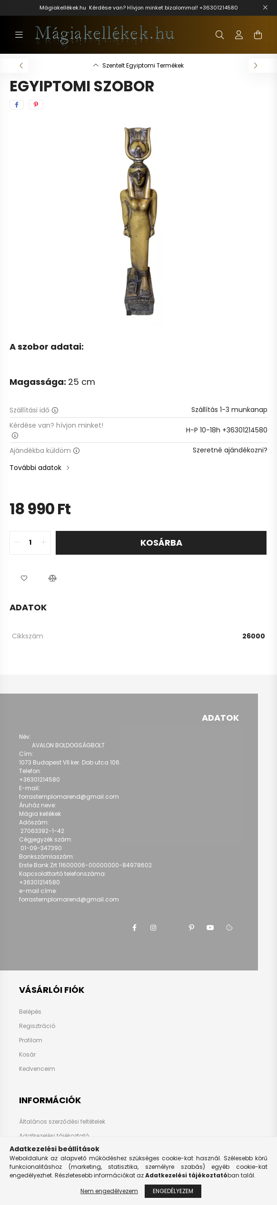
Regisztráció (37, 1026)
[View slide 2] (138, 313)
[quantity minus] (17, 543)
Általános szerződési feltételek (62, 1121)
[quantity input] (30, 542)
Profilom (30, 1040)
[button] (23, 578)
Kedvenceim (37, 1069)
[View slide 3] (148, 313)
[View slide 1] (129, 313)
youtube (210, 927)
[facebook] (17, 104)
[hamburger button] (19, 34)
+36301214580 (218, 7)
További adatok (35, 467)
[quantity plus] (43, 543)
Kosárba (161, 543)
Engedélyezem (173, 1191)
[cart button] (257, 34)
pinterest (191, 927)
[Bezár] (265, 7)
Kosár (27, 1054)
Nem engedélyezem (109, 1191)
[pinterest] (36, 104)
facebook (134, 927)
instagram (153, 927)
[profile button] (238, 34)
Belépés (30, 1012)
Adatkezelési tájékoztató (54, 1136)
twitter (172, 927)
